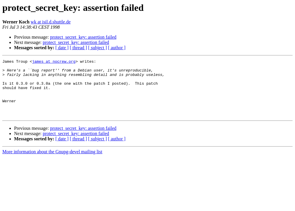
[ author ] (117, 47)
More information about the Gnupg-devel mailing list (52, 163)
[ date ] (62, 47)
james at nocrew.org (53, 62)
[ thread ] (78, 47)
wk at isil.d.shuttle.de (51, 21)
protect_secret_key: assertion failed (83, 37)
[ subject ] (97, 47)
